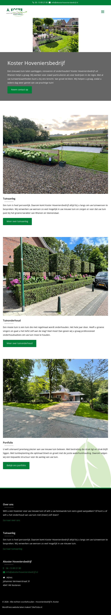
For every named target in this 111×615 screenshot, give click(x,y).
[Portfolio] (55, 398)
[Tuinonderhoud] (55, 276)
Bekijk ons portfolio (16, 465)
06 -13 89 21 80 (41, 2)
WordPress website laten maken (16, 607)
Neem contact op (19, 89)
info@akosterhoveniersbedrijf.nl (64, 2)
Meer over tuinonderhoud (20, 343)
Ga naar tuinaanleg (12, 548)
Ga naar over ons (11, 520)
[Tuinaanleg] (55, 154)
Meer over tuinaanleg (17, 221)
